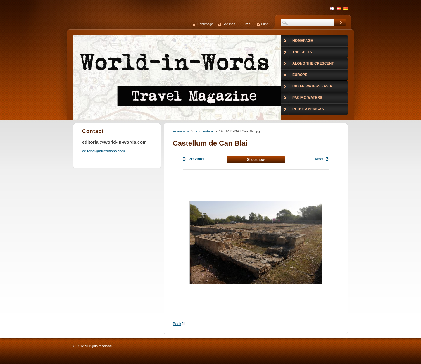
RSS (248, 24)
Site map (228, 24)
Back (177, 324)
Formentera (204, 131)
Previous (196, 159)
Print (264, 24)
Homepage (181, 131)
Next (319, 159)
